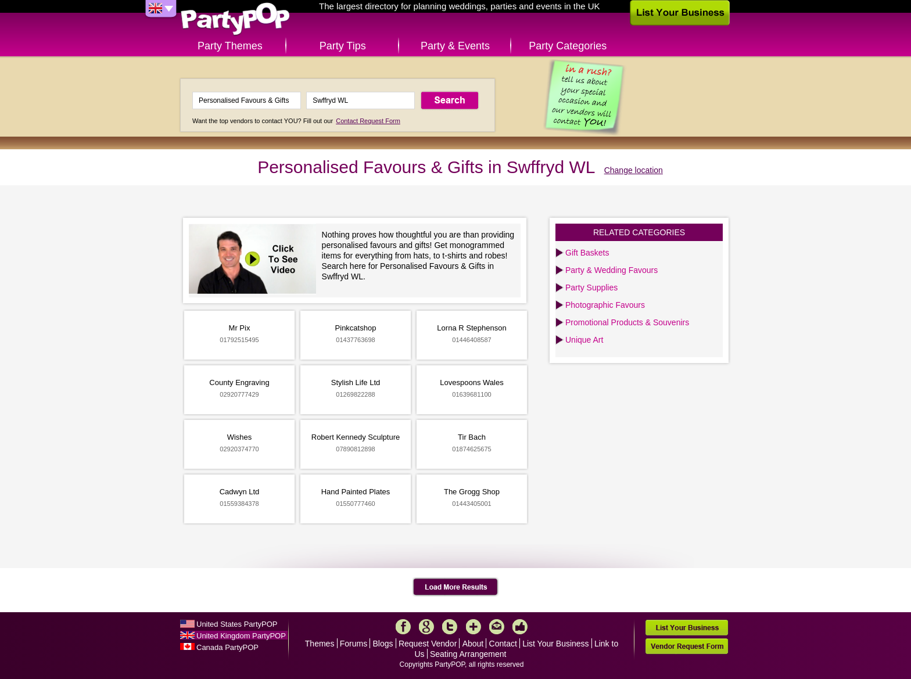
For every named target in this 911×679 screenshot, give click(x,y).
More (473, 626)
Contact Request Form (368, 120)
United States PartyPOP (236, 624)
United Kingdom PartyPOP (241, 635)
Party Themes (230, 46)
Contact (503, 643)
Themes (320, 643)
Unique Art (584, 339)
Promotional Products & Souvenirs (627, 322)
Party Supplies (591, 287)
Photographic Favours (605, 305)
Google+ (426, 626)
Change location (633, 170)
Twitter (449, 626)
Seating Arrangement (468, 654)
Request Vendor (428, 643)
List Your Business (555, 643)
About (473, 643)
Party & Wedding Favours (611, 270)
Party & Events (455, 46)
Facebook (403, 626)
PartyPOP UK (235, 19)
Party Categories (568, 46)
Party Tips (343, 46)
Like (520, 626)
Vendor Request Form (687, 646)
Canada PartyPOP (227, 647)
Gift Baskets (587, 252)
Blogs (383, 643)
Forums (353, 643)
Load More (456, 587)
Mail (496, 626)
